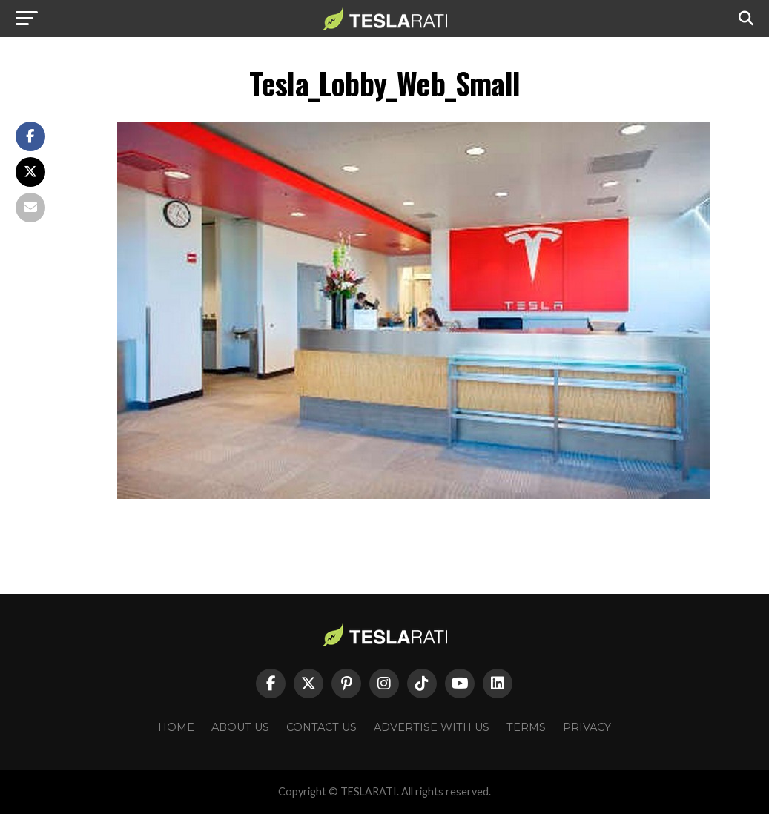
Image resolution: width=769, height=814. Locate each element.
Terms (526, 727)
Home (176, 727)
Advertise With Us (431, 727)
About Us (240, 727)
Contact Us (321, 727)
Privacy (587, 727)
